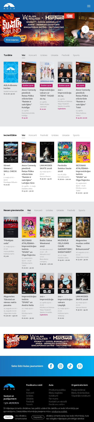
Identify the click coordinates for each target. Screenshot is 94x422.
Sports (76, 55)
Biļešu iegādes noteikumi (56, 394)
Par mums (53, 398)
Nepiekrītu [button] (38, 417)
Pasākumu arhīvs (57, 404)
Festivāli (65, 55)
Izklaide (54, 55)
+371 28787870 (11, 403)
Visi (23, 55)
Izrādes (43, 55)
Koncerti (33, 55)
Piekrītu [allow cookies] (8, 417)
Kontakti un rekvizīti (58, 401)
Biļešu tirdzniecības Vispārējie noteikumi (80, 394)
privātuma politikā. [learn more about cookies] (59, 411)
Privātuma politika (57, 390)
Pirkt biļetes (12, 40)
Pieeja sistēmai (78, 390)
